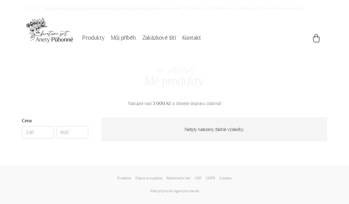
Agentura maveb (186, 190)
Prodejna (124, 178)
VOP (197, 178)
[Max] (72, 132)
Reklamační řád (178, 178)
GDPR (210, 178)
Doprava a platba (149, 178)
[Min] (38, 132)
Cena (27, 121)
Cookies (225, 178)
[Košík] (316, 39)
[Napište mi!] (49, 30)
